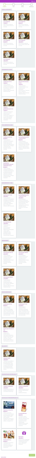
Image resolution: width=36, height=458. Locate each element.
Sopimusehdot (3, 457)
